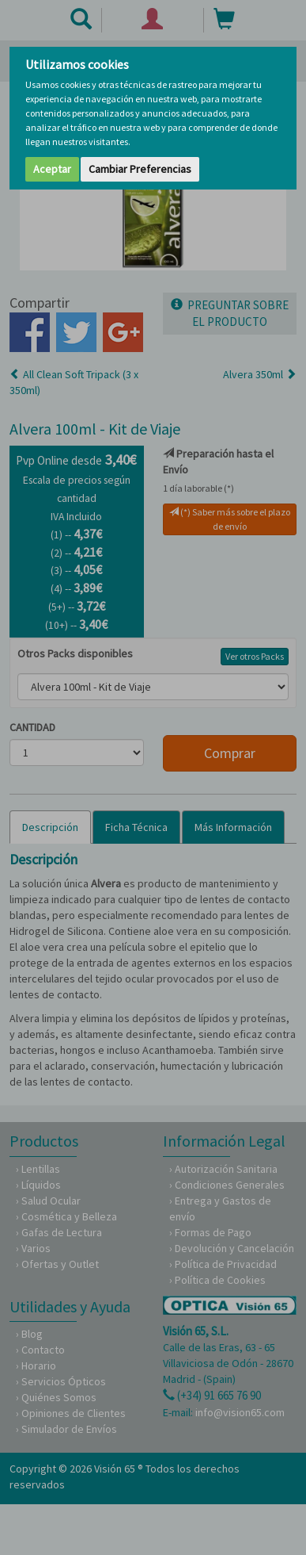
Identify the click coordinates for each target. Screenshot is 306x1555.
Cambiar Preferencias (140, 169)
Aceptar (52, 169)
